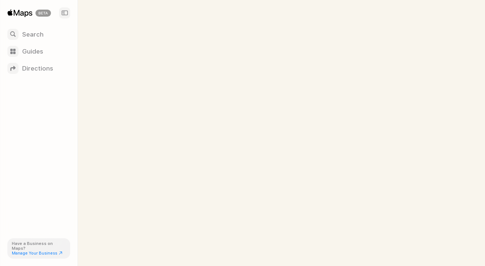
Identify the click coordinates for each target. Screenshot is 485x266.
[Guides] (39, 51)
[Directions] (39, 68)
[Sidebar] (64, 12)
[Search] (39, 34)
